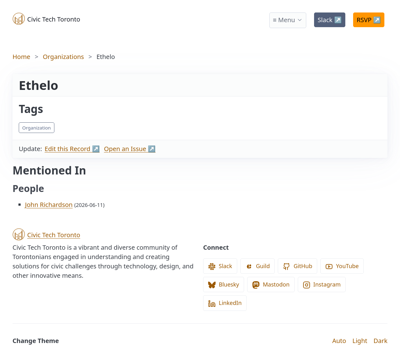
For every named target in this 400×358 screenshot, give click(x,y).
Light (360, 340)
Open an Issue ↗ (130, 149)
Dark (380, 340)
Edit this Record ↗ (72, 149)
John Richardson (48, 204)
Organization (36, 128)
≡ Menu (284, 20)
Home (21, 56)
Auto (339, 340)
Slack (330, 20)
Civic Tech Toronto (46, 18)
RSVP (369, 20)
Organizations (63, 56)
